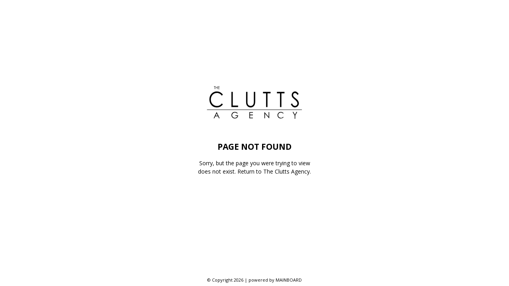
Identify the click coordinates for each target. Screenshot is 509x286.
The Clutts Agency (286, 171)
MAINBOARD (289, 280)
